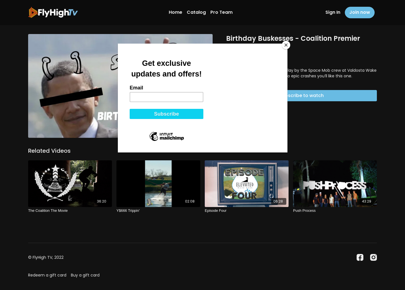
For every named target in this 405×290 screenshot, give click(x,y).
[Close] (286, 45)
